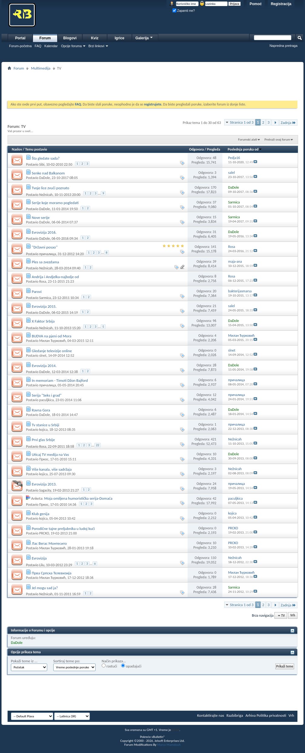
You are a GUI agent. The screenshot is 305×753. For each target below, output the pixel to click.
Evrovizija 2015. (44, 306)
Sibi (41, 164)
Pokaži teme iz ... (24, 661)
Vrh (292, 616)
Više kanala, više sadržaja (52, 469)
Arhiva (250, 715)
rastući (109, 666)
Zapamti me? (183, 10)
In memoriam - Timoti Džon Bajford (60, 380)
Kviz (95, 38)
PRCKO (44, 533)
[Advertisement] (152, 85)
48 (214, 158)
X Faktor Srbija (43, 321)
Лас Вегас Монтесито (49, 543)
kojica (43, 429)
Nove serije (41, 217)
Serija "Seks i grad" (46, 395)
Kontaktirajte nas (210, 715)
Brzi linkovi (96, 46)
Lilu (41, 565)
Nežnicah (45, 194)
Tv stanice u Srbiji (45, 425)
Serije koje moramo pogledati (55, 202)
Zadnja (288, 122)
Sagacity (45, 490)
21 (214, 306)
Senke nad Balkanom (48, 173)
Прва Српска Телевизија (51, 573)
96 (214, 321)
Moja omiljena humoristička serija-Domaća (78, 498)
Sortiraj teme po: (66, 661)
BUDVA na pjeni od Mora (51, 336)
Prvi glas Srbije (43, 439)
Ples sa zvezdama (45, 262)
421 (213, 439)
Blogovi (70, 38)
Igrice (119, 38)
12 (214, 395)
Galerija (144, 37)
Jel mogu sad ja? (45, 588)
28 (214, 365)
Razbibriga (235, 715)
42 (214, 498)
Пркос (43, 459)
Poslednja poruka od (245, 149)
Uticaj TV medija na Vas (50, 454)
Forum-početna (20, 46)
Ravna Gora (41, 410)
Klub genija (40, 513)
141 (213, 247)
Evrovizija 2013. (44, 484)
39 (214, 261)
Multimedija (40, 68)
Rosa (42, 281)
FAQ (38, 46)
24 (214, 484)
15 (214, 217)
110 (213, 558)
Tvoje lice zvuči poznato (50, 188)
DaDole (44, 178)
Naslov (17, 149)
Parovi (37, 291)
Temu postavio (36, 149)
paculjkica (46, 400)
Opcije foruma (71, 46)
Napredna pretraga (283, 45)
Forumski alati (247, 139)
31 (214, 232)
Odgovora (196, 149)
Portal (20, 38)
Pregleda (213, 149)
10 (214, 454)
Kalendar (51, 46)
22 (97, 445)
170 (213, 187)
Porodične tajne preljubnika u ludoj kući (63, 528)
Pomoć (256, 4)
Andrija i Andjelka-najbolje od (55, 276)
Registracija (281, 4)
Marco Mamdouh (169, 745)
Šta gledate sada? (46, 158)
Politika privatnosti (271, 715)
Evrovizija (39, 558)
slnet (42, 355)
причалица (47, 254)
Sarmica (45, 298)
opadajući (131, 666)
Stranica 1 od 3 (242, 122)
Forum (45, 38)
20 (214, 291)
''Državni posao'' (44, 247)
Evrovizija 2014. (44, 365)
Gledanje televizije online (52, 351)
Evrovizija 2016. (44, 232)
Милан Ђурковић (52, 341)
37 (214, 202)
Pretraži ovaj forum (277, 139)
